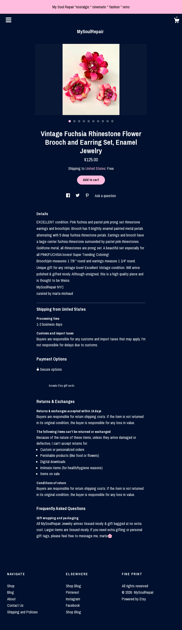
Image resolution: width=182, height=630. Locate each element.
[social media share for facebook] (68, 195)
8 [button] (103, 121)
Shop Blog (73, 585)
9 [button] (107, 121)
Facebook (73, 605)
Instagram (73, 599)
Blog (10, 592)
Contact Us (15, 605)
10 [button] (112, 121)
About (11, 599)
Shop (10, 585)
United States (95, 168)
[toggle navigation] (8, 20)
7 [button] (98, 121)
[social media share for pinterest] (87, 195)
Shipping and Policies (22, 612)
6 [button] (93, 121)
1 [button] (69, 121)
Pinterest (72, 592)
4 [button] (84, 121)
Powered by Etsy (134, 599)
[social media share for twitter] (78, 195)
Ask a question (105, 195)
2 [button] (74, 121)
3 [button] (79, 121)
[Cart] (176, 21)
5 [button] (88, 121)
